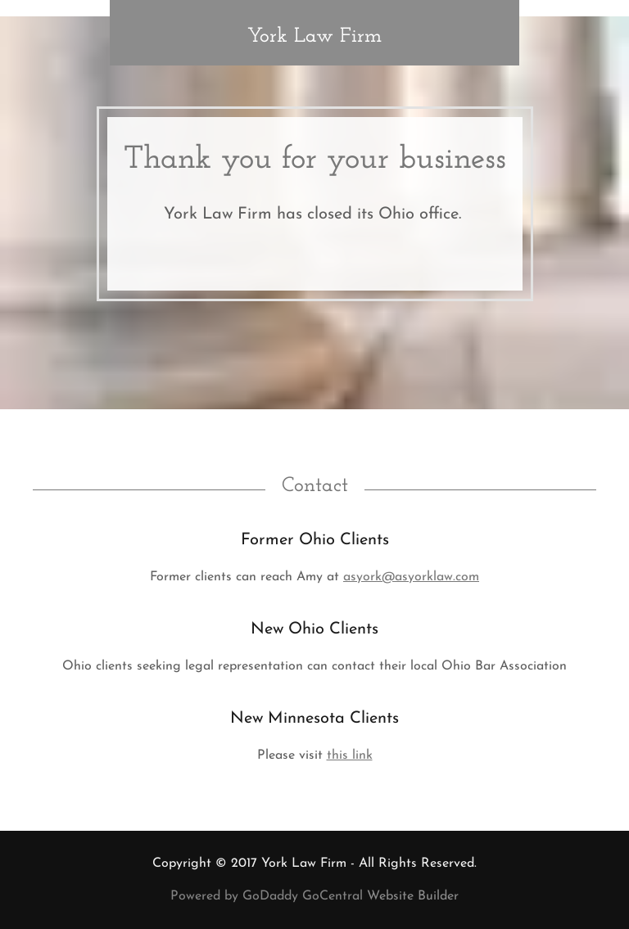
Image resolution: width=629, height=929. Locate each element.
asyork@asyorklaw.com (411, 577)
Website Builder (413, 896)
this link (350, 755)
